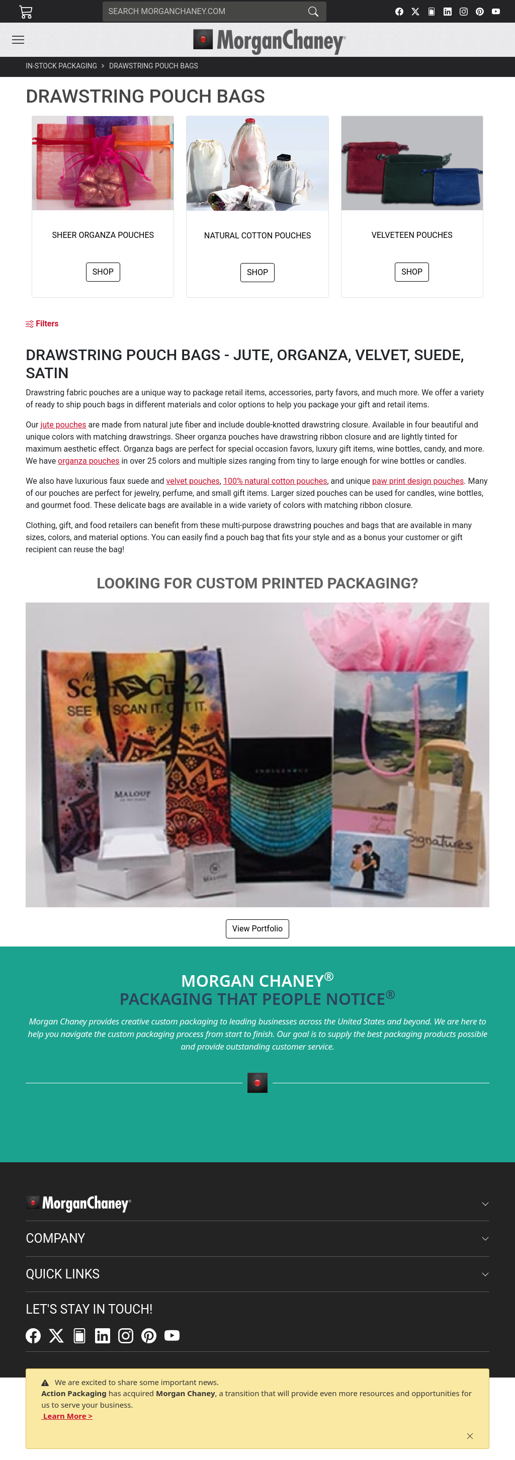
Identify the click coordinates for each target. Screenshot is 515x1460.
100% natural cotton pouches (275, 481)
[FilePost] (431, 12)
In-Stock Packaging (61, 66)
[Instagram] (464, 12)
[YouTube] (496, 12)
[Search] (202, 12)
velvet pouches (193, 481)
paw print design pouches (418, 481)
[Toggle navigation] (18, 40)
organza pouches (88, 461)
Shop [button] (103, 272)
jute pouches (63, 425)
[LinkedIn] (448, 12)
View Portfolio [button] (257, 928)
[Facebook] (399, 12)
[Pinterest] (480, 12)
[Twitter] (415, 12)
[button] (18, 40)
